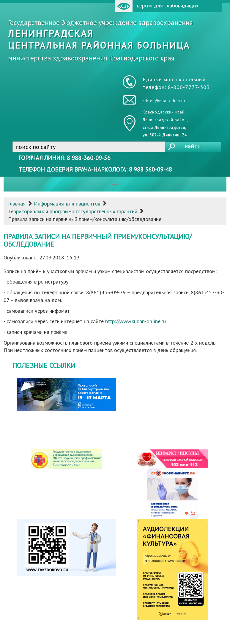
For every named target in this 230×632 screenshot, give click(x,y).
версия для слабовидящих (157, 6)
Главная (17, 203)
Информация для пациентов (67, 203)
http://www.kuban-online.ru (135, 321)
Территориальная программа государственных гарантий (72, 211)
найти (193, 146)
